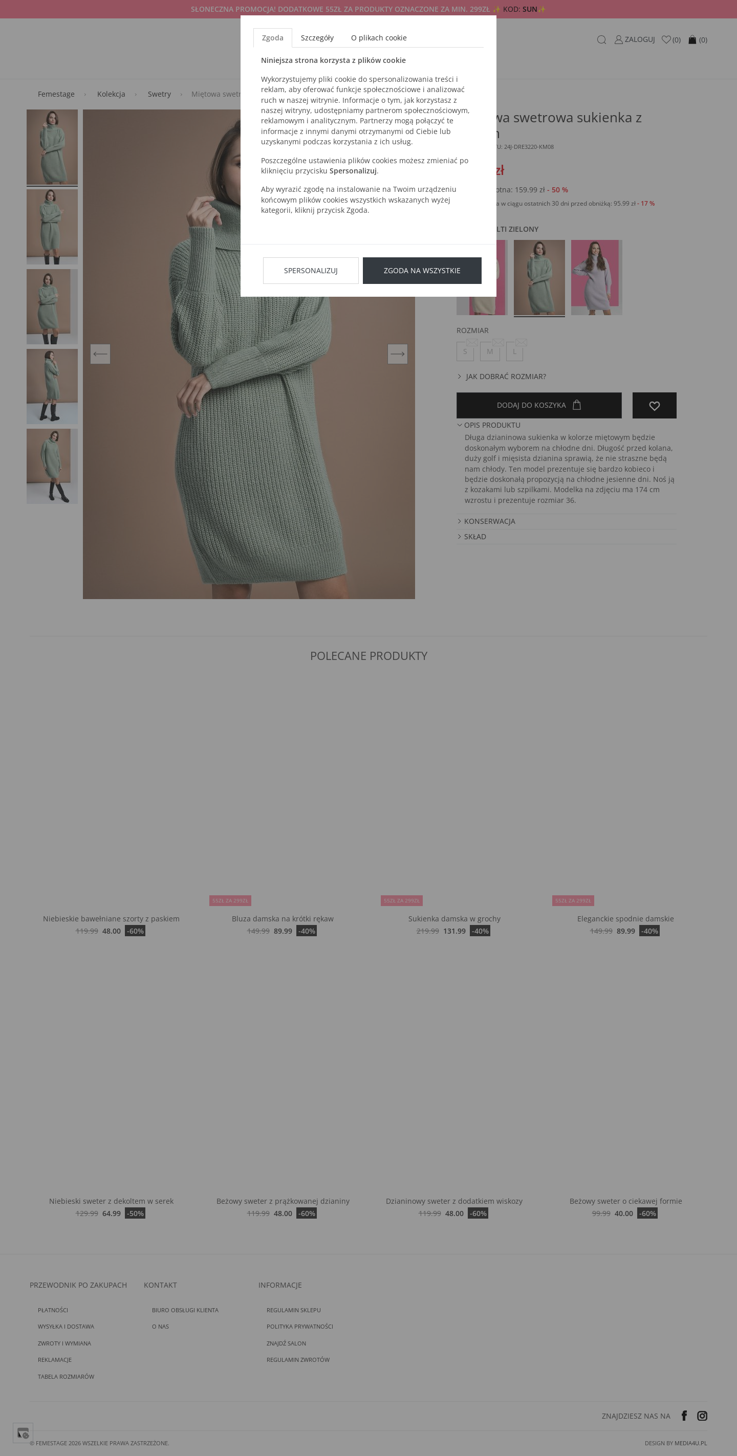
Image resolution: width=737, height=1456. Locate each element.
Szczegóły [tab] (317, 37)
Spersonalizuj (311, 270)
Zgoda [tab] (273, 37)
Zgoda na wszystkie (422, 270)
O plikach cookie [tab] (379, 37)
